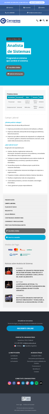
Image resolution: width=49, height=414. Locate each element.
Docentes (27, 7)
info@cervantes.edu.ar (34, 13)
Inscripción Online (36, 356)
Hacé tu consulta (13, 237)
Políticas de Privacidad (28, 404)
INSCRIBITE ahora (37, 2)
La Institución (14, 356)
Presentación (9, 200)
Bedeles (42, 7)
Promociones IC (36, 366)
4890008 (9, 13)
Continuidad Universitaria (14, 218)
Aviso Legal (19, 404)
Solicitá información (15, 74)
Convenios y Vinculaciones (14, 221)
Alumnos (9, 7)
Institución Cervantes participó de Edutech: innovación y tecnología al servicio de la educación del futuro (30, 300)
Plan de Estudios (11, 207)
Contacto (36, 372)
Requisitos (8, 211)
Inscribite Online (13, 67)
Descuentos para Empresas (36, 358)
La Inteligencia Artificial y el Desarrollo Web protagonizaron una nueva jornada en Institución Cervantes (30, 287)
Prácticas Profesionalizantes (15, 225)
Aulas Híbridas (10, 214)
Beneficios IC (36, 369)
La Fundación (14, 361)
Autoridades (14, 358)
